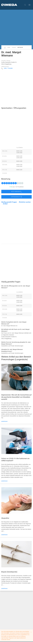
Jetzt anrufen (16, 192)
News (8, 47)
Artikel (5, 204)
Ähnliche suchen (25, 202)
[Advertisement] (16, 27)
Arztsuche (20, 47)
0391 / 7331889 (8, 68)
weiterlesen (4, 421)
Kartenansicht (16, 197)
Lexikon (14, 47)
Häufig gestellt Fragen (9, 202)
